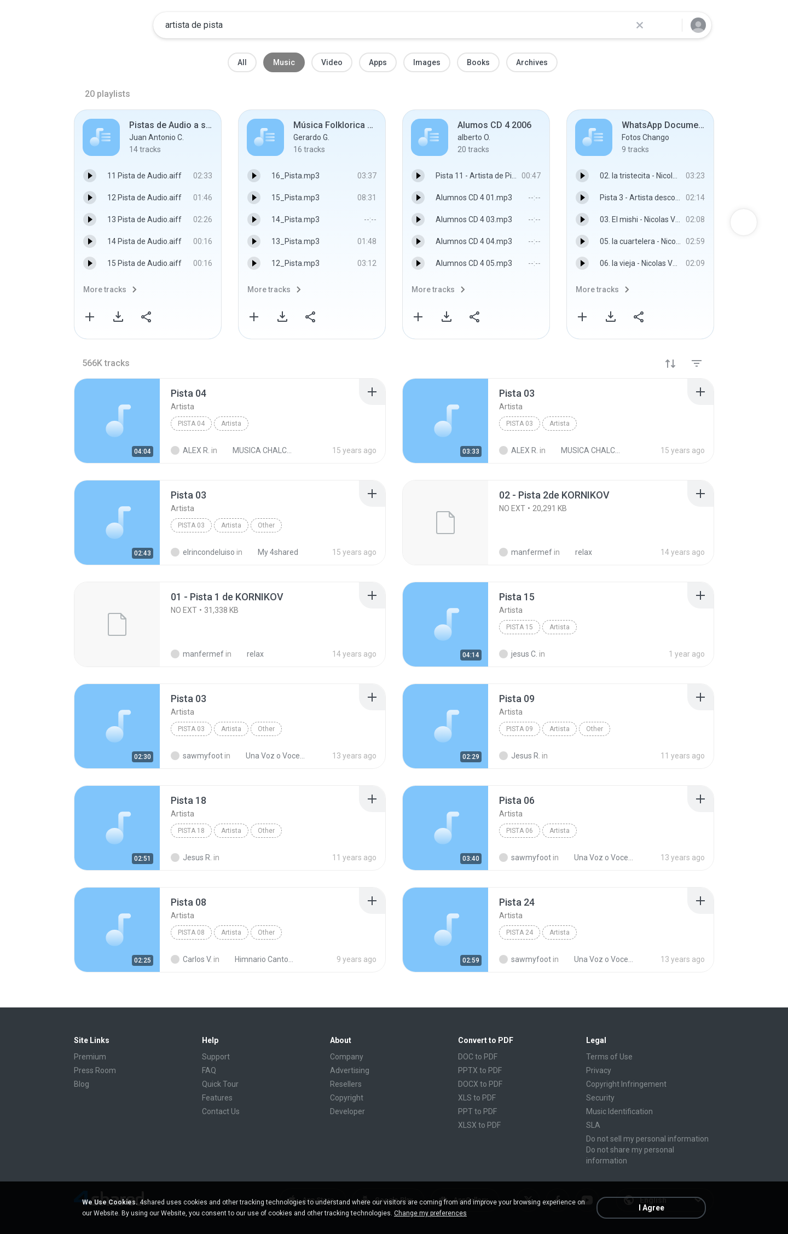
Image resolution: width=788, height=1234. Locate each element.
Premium (90, 1056)
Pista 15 (519, 627)
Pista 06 (519, 831)
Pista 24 (519, 932)
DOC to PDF (477, 1056)
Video (332, 62)
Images (427, 62)
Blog (81, 1084)
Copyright (346, 1097)
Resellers (346, 1084)
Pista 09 (519, 729)
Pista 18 (191, 831)
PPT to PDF (477, 1111)
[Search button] (667, 25)
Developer (347, 1111)
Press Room (95, 1070)
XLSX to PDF (479, 1125)
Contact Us (221, 1111)
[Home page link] (110, 25)
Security (600, 1097)
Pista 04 (191, 423)
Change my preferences (430, 1213)
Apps (378, 62)
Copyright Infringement (626, 1084)
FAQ (209, 1070)
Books (478, 62)
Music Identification (619, 1111)
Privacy (598, 1070)
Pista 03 (519, 423)
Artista (231, 423)
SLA (593, 1125)
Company (346, 1056)
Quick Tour (220, 1084)
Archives (532, 62)
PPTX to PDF (480, 1070)
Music (284, 62)
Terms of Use (609, 1056)
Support (216, 1056)
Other (266, 525)
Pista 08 (191, 932)
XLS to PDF (477, 1097)
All (242, 62)
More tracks (104, 289)
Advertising (349, 1070)
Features (217, 1097)
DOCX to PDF (480, 1084)
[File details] (117, 421)
